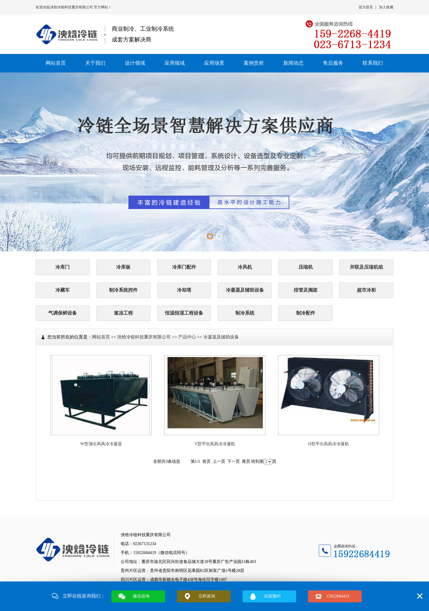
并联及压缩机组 (366, 267)
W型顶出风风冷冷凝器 (101, 444)
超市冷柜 (366, 290)
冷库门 (62, 267)
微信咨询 (141, 596)
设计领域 (135, 63)
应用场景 (214, 63)
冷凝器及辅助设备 (245, 290)
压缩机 (306, 267)
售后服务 (333, 63)
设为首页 (366, 7)
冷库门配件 (184, 267)
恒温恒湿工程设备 (184, 312)
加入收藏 (386, 7)
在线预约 (272, 596)
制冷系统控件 (123, 290)
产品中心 (187, 337)
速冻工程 (123, 312)
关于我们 (95, 63)
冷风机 (245, 267)
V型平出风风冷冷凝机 (215, 444)
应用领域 (174, 63)
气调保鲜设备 (62, 312)
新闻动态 (293, 63)
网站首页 (56, 63)
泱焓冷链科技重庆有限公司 (72, 7)
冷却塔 (184, 290)
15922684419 (338, 596)
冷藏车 (62, 290)
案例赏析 (254, 63)
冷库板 (123, 267)
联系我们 (373, 63)
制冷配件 (305, 312)
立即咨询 (206, 596)
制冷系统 (244, 312)
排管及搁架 (306, 290)
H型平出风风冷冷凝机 (328, 444)
